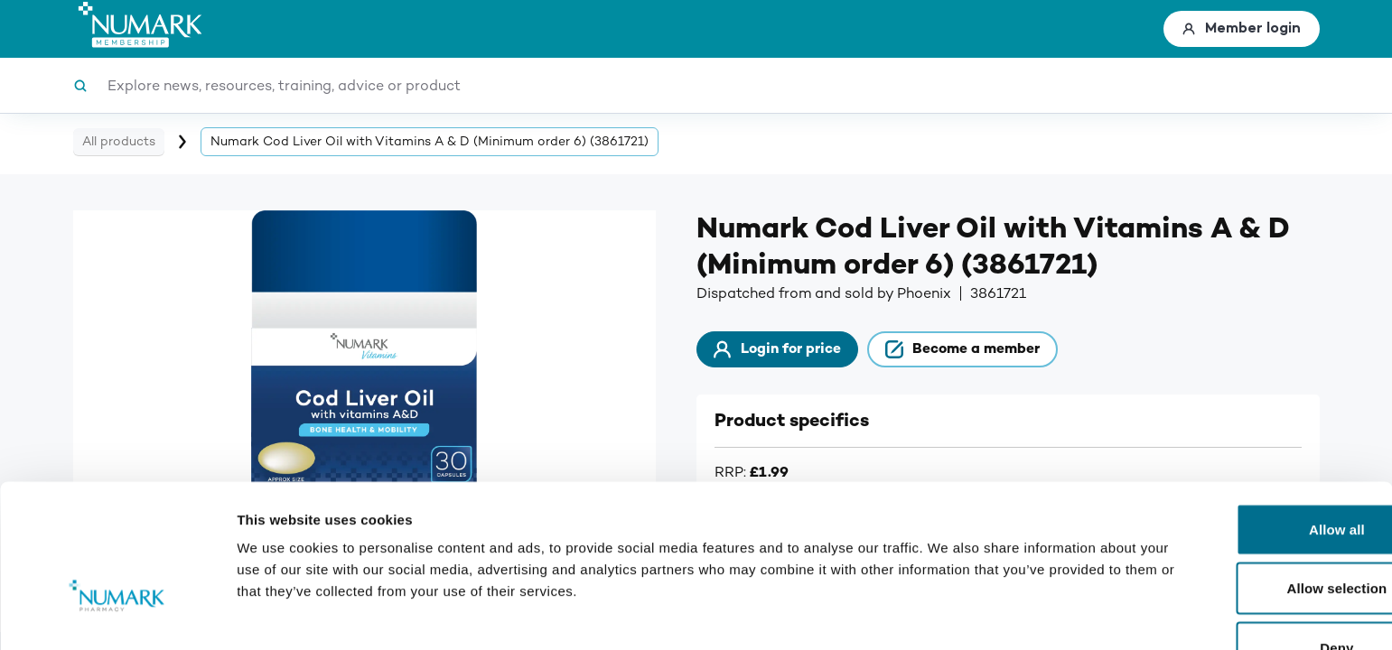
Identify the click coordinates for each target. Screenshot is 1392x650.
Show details (948, 614)
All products (118, 141)
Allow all (1241, 427)
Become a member (997, 351)
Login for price (788, 351)
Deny (1240, 545)
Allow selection (1241, 487)
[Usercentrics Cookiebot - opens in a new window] (117, 614)
